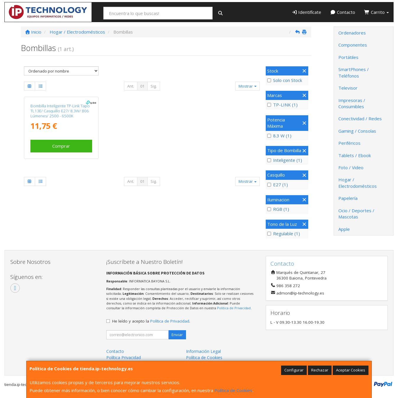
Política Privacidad (123, 357)
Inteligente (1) (284, 160)
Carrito (376, 12)
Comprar (61, 146)
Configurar (294, 370)
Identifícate (307, 12)
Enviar (177, 334)
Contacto (342, 12)
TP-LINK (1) (282, 105)
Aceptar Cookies (350, 370)
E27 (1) (277, 185)
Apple (344, 229)
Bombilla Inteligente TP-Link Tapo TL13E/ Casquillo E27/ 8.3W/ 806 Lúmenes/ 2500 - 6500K (60, 111)
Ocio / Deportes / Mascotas (356, 214)
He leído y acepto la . (151, 321)
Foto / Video (350, 167)
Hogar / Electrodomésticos (357, 183)
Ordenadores (352, 33)
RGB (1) (278, 209)
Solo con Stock (284, 80)
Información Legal (203, 351)
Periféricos (349, 143)
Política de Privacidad (234, 308)
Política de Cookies (233, 390)
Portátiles (348, 57)
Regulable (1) (283, 233)
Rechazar (319, 370)
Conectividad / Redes (360, 118)
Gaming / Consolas (357, 131)
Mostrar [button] (248, 86)
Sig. (154, 86)
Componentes (352, 45)
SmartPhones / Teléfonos (353, 72)
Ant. (130, 86)
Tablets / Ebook (354, 155)
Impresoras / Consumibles (351, 103)
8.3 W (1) (279, 136)
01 (142, 86)
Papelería (348, 198)
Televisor (348, 88)
